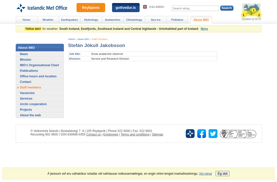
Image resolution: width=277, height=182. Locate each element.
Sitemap (157, 134)
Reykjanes (91, 8)
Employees (110, 134)
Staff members (99, 39)
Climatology (134, 19)
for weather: (112, 29)
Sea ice (155, 19)
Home (71, 39)
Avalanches (112, 19)
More (204, 29)
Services (26, 98)
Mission (25, 59)
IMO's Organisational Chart (39, 65)
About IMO (83, 39)
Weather (48, 19)
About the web (30, 115)
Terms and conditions (135, 134)
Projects (26, 109)
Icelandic (156, 6)
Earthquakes (69, 19)
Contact (25, 82)
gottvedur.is (126, 8)
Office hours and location (38, 76)
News (24, 54)
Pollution (177, 19)
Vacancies (27, 93)
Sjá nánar (205, 173)
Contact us (93, 134)
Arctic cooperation (33, 104)
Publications (29, 71)
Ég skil (222, 173)
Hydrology (91, 19)
